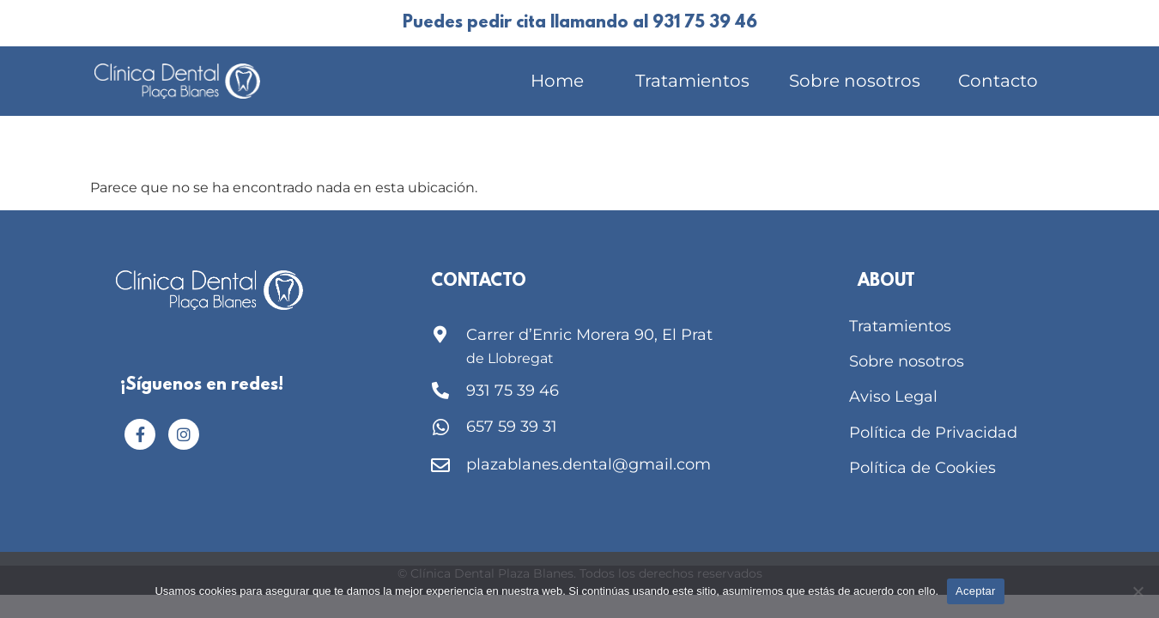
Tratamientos (692, 80)
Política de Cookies (922, 467)
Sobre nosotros (854, 80)
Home (557, 80)
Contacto (998, 80)
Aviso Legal (893, 396)
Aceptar (976, 591)
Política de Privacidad (933, 432)
